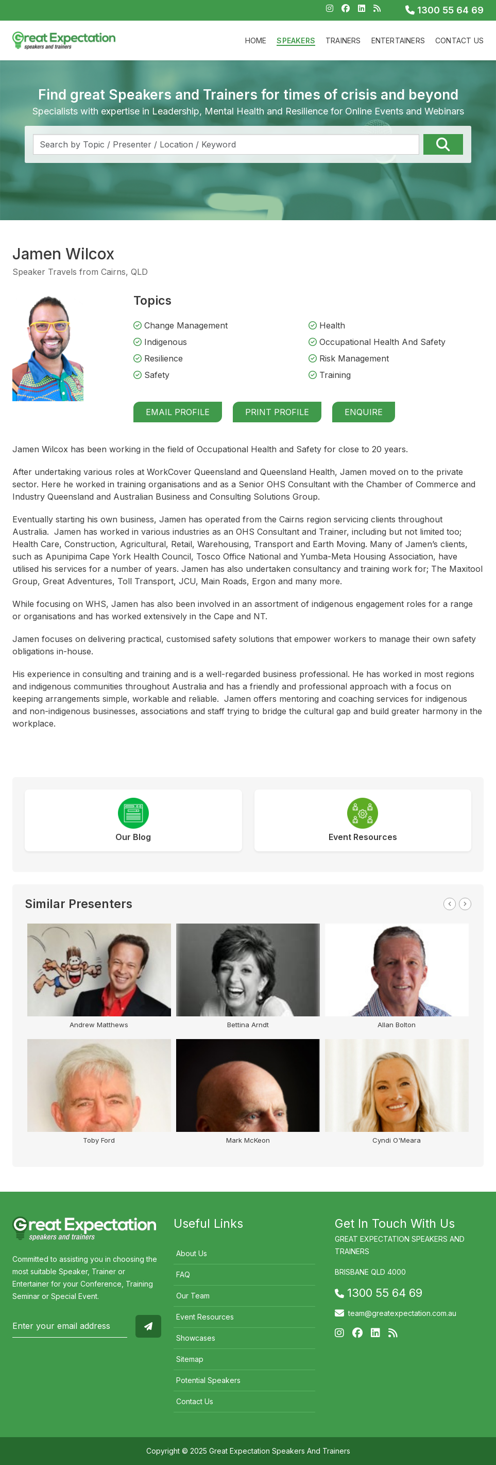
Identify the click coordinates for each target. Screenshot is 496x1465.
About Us (191, 1253)
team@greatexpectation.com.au (402, 1313)
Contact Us (459, 40)
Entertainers (398, 40)
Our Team (193, 1295)
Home (256, 40)
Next (465, 904)
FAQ (183, 1274)
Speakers (296, 40)
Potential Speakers (208, 1380)
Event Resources (205, 1316)
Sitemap (189, 1359)
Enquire (364, 412)
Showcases (195, 1338)
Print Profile (277, 412)
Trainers (343, 40)
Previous (449, 904)
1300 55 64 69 (444, 10)
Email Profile (178, 412)
